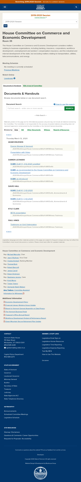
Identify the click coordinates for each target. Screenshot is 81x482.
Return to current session (53, 2)
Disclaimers (15, 432)
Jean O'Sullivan (13, 258)
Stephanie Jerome (14, 277)
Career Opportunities (30, 435)
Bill (22, 130)
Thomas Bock (12, 264)
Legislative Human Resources (53, 341)
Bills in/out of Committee (32, 86)
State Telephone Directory (14, 399)
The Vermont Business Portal (15, 312)
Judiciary (7, 392)
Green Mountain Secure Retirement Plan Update (22, 321)
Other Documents (34, 130)
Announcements (10, 411)
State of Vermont (10, 370)
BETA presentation (18, 213)
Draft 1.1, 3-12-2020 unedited (25, 164)
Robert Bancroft (13, 267)
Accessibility (26, 439)
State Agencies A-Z (11, 396)
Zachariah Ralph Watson (16, 287)
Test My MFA (47, 351)
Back (8, 135)
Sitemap (7, 432)
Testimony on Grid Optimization (24, 224)
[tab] (12, 86)
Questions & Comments (13, 435)
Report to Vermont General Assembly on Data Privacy (24, 308)
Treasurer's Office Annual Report (17, 315)
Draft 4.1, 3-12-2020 (22, 190)
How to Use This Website (51, 354)
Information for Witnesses (14, 293)
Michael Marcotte (13, 254)
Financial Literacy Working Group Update (20, 305)
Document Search (40, 104)
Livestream (8, 78)
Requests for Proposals (12, 439)
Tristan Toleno (12, 284)
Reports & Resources (61, 130)
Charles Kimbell (13, 261)
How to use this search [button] (64, 104)
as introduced (19, 179)
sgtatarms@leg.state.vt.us (14, 348)
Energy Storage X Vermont (22, 146)
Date (16, 130)
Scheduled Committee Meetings (16, 414)
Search (69, 108)
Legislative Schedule (11, 418)
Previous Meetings (11, 70)
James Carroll (12, 271)
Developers (40, 455)
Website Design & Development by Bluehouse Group (40, 463)
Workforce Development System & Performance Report (25, 318)
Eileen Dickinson (13, 274)
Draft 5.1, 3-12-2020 (22, 199)
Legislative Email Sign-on (51, 338)
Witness (47, 130)
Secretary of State (10, 386)
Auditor (7, 383)
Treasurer (7, 389)
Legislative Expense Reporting (53, 348)
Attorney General (10, 379)
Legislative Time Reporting (52, 345)
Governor (7, 373)
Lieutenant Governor (11, 376)
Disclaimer (45, 360)
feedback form (51, 450)
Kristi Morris (11, 280)
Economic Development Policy (16, 302)
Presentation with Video (20, 152)
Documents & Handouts (12, 86)
